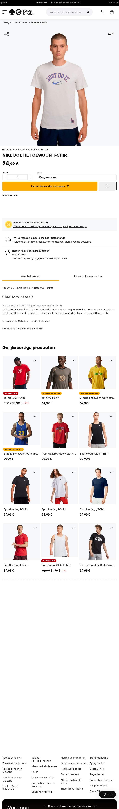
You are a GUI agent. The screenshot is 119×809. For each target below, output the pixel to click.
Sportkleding (21, 22)
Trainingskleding (99, 757)
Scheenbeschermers (101, 780)
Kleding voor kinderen (73, 757)
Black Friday (97, 791)
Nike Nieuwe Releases (17, 296)
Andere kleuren (10, 195)
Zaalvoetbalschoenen (14, 763)
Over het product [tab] (31, 276)
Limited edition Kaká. (63, 3)
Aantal (5, 172)
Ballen (35, 771)
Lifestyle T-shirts (39, 22)
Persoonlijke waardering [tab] (88, 276)
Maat (39, 172)
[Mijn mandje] (112, 12)
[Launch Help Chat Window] (107, 794)
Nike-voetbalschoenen (44, 766)
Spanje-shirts (97, 763)
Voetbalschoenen (12, 757)
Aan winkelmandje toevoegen (50, 186)
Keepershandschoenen (74, 763)
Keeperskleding (99, 785)
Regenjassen (97, 774)
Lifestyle (6, 22)
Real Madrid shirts (71, 768)
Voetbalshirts (97, 768)
